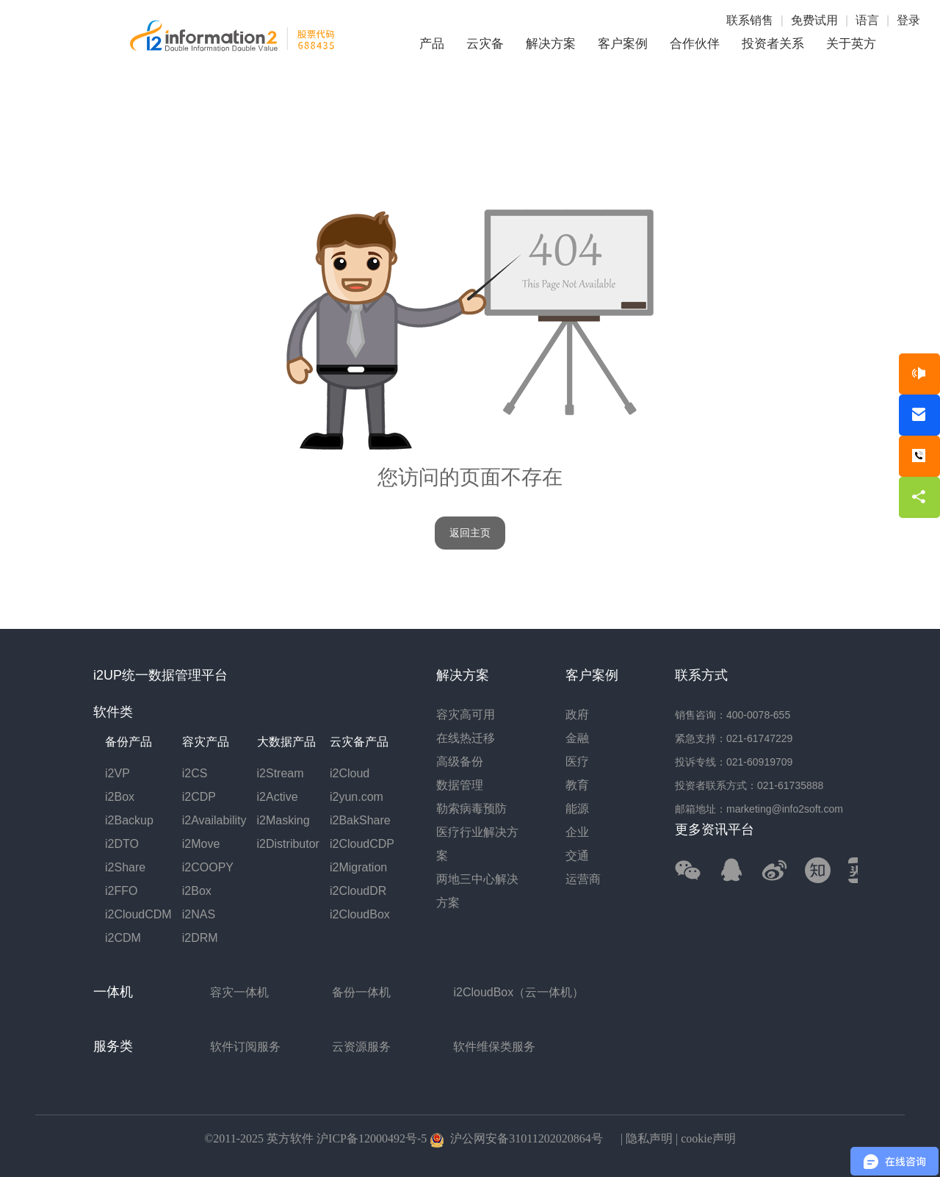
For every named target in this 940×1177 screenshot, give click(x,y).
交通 (577, 855)
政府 (577, 714)
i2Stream (280, 773)
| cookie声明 (704, 1138)
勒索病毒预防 (471, 808)
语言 (867, 20)
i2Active (277, 797)
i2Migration (358, 867)
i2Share (125, 867)
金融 (577, 738)
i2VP (117, 773)
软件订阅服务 (245, 1046)
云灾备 (485, 44)
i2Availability (214, 820)
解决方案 (551, 44)
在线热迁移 (465, 738)
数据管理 (459, 785)
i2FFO (121, 891)
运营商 (583, 879)
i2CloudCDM (138, 914)
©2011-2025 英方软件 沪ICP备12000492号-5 (315, 1138)
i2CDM (123, 938)
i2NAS (198, 914)
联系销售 (749, 20)
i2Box (119, 797)
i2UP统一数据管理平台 (160, 675)
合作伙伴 (695, 44)
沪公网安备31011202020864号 (516, 1138)
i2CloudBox (360, 914)
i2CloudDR (358, 891)
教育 (577, 785)
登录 (908, 20)
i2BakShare (360, 820)
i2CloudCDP (362, 844)
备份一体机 (361, 992)
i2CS (195, 773)
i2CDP (199, 797)
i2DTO (122, 844)
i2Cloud (349, 773)
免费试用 (814, 20)
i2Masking (283, 820)
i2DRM (200, 938)
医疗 (577, 761)
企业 (577, 832)
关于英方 (851, 44)
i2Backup (129, 820)
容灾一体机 (239, 992)
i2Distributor (288, 844)
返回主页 (470, 533)
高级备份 (459, 761)
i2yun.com (356, 797)
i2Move (201, 844)
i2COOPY (208, 867)
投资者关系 (773, 44)
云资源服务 (361, 1046)
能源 (577, 808)
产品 (431, 44)
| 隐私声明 (645, 1138)
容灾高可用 (465, 714)
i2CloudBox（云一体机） (518, 992)
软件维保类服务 (494, 1046)
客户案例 (623, 44)
